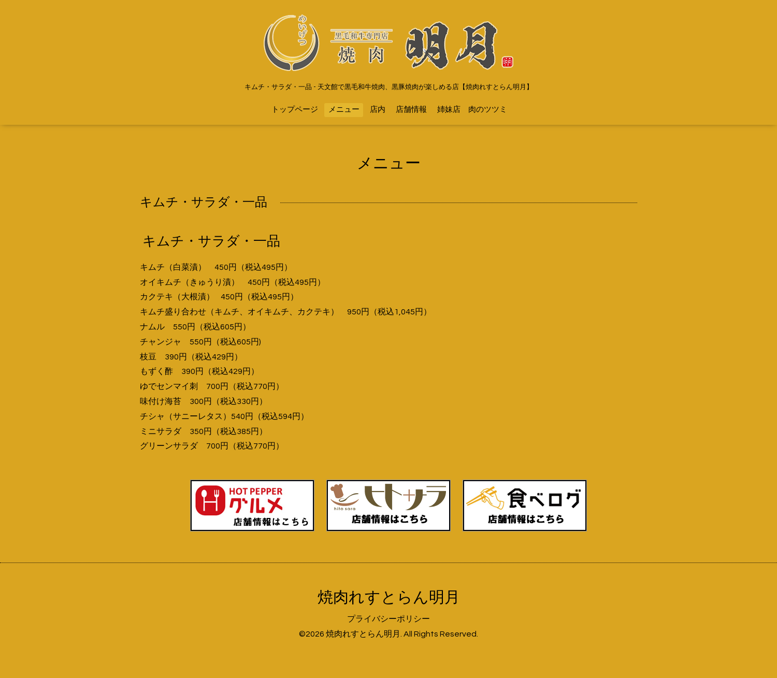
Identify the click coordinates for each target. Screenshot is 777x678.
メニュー (343, 109)
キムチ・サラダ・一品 (211, 241)
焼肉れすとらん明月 (389, 597)
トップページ (294, 109)
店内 (377, 109)
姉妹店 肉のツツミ (472, 109)
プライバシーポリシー (388, 619)
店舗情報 (411, 109)
